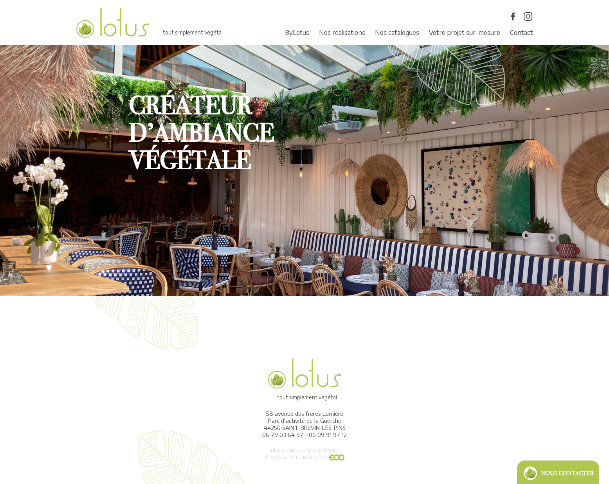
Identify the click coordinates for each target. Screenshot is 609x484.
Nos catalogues (397, 32)
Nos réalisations (342, 32)
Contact (521, 32)
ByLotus (297, 32)
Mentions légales (320, 450)
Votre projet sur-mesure (464, 32)
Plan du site (283, 450)
